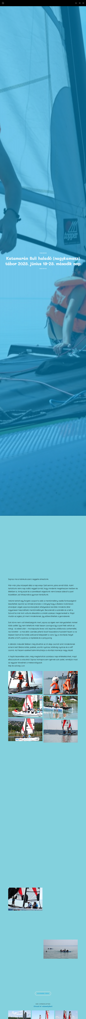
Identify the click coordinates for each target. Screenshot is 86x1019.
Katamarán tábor (43, 993)
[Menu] (82, 3)
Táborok (43, 253)
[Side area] (75, 3)
